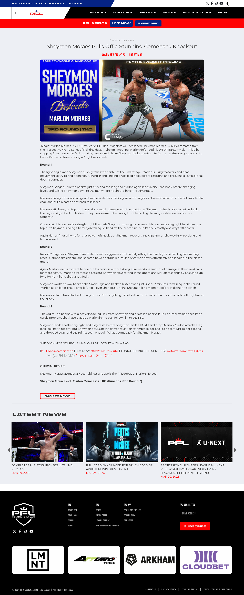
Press (99, 526)
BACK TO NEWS (57, 399)
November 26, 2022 (94, 359)
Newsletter (103, 532)
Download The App (135, 526)
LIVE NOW (121, 23)
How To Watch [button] (196, 12)
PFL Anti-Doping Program (105, 546)
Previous (9, 454)
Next (235, 454)
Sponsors (73, 532)
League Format (105, 538)
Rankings (147, 12)
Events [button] (98, 12)
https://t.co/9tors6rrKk (108, 351)
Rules (71, 544)
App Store (130, 538)
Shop (222, 12)
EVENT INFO (148, 23)
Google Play (131, 532)
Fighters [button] (122, 12)
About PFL (74, 526)
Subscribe (195, 541)
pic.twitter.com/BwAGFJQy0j (59, 354)
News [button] (169, 12)
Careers (73, 538)
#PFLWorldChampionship (58, 351)
